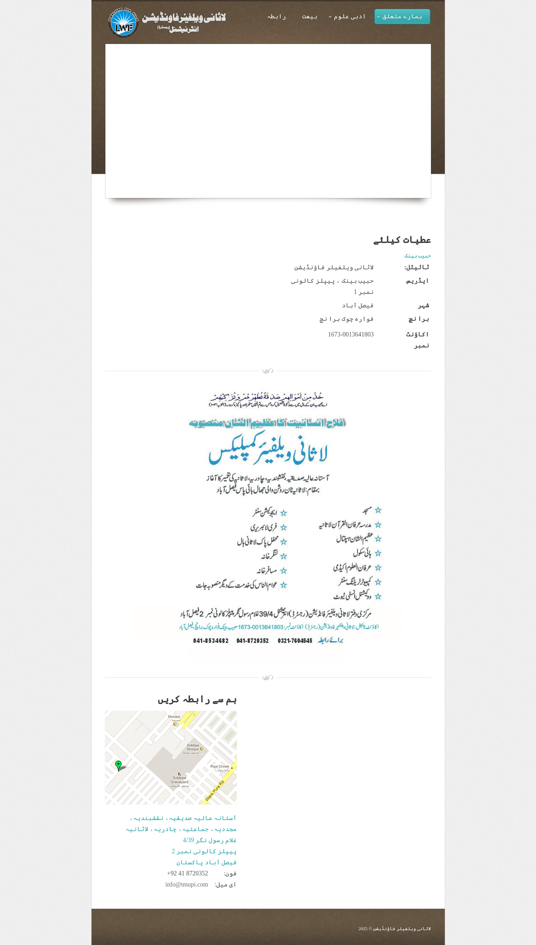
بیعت (310, 16)
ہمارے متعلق (399, 16)
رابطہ (276, 16)
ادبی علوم (347, 16)
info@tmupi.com (186, 884)
